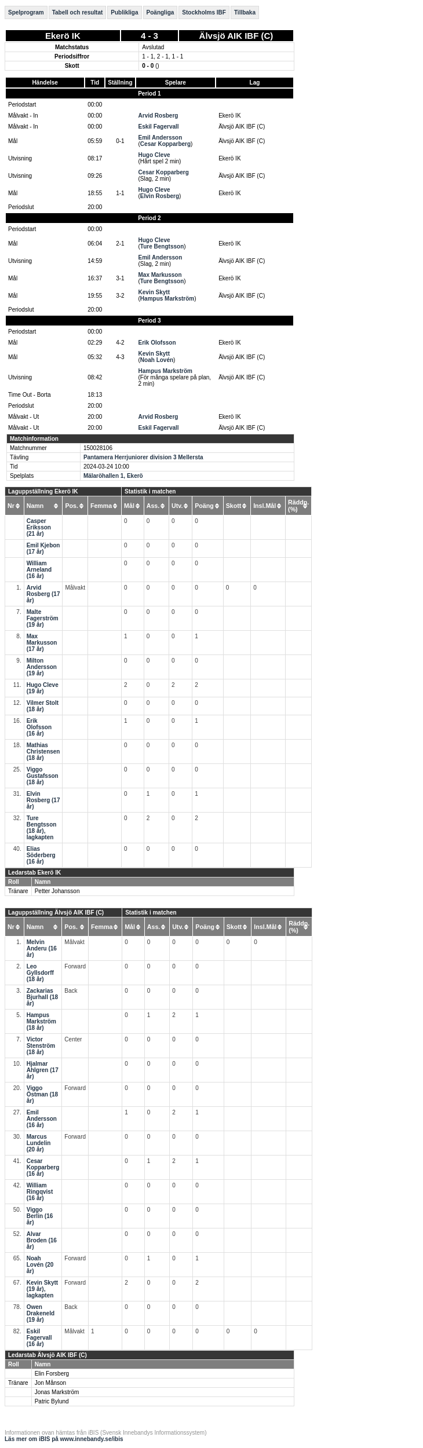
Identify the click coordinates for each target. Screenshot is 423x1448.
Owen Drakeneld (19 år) (40, 1313)
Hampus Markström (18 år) (41, 1021)
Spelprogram (26, 12)
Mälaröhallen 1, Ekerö (113, 476)
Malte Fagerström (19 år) (43, 618)
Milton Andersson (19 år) (42, 667)
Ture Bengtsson (162, 246)
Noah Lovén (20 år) (40, 1264)
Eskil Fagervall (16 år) (39, 1337)
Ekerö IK (63, 36)
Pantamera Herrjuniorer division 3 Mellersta (143, 457)
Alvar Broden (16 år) (42, 1240)
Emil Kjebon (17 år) (43, 548)
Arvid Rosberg (158, 115)
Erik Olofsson (157, 342)
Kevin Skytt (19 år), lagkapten (42, 1289)
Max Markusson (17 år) (42, 642)
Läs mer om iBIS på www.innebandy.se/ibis (64, 1439)
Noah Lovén (156, 360)
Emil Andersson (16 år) (42, 1118)
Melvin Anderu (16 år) (42, 948)
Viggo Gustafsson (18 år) (43, 775)
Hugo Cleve (154, 155)
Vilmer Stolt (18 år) (43, 706)
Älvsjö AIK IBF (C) (236, 36)
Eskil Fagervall (158, 126)
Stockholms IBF (204, 12)
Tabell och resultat (77, 12)
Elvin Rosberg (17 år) (43, 800)
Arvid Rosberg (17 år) (43, 594)
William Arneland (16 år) (39, 569)
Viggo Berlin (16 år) (40, 1216)
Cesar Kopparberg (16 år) (43, 1167)
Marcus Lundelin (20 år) (39, 1143)
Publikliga (124, 12)
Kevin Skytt (154, 292)
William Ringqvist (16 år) (40, 1191)
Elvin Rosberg (159, 196)
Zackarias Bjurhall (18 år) (42, 997)
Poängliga (160, 12)
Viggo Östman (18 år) (42, 1094)
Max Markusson (160, 275)
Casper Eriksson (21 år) (39, 527)
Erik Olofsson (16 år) (39, 727)
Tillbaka (245, 12)
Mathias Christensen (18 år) (43, 751)
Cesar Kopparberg (165, 144)
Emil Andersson (160, 137)
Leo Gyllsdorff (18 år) (40, 972)
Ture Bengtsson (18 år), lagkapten (42, 827)
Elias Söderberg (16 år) (41, 855)
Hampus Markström (167, 298)
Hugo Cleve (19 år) (43, 688)
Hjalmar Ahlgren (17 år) (43, 1070)
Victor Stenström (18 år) (41, 1045)
